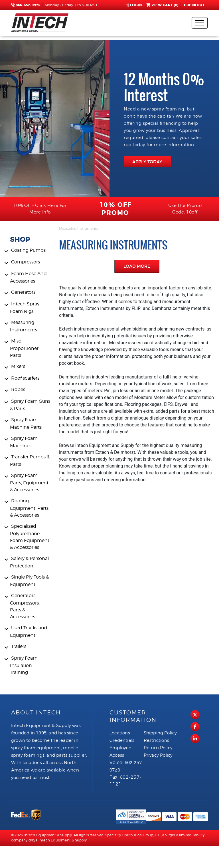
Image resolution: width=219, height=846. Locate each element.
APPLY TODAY (147, 161)
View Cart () (162, 5)
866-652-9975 (25, 5)
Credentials (122, 740)
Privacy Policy (158, 755)
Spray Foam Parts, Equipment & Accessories (29, 482)
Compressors (25, 262)
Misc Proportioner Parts (24, 348)
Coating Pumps (28, 250)
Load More (136, 266)
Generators (23, 292)
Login (133, 5)
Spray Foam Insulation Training (24, 665)
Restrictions (156, 740)
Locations (120, 733)
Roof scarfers (25, 378)
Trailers (18, 646)
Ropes (18, 389)
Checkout (194, 5)
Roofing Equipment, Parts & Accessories (29, 508)
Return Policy (158, 747)
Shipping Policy (160, 733)
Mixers (18, 366)
